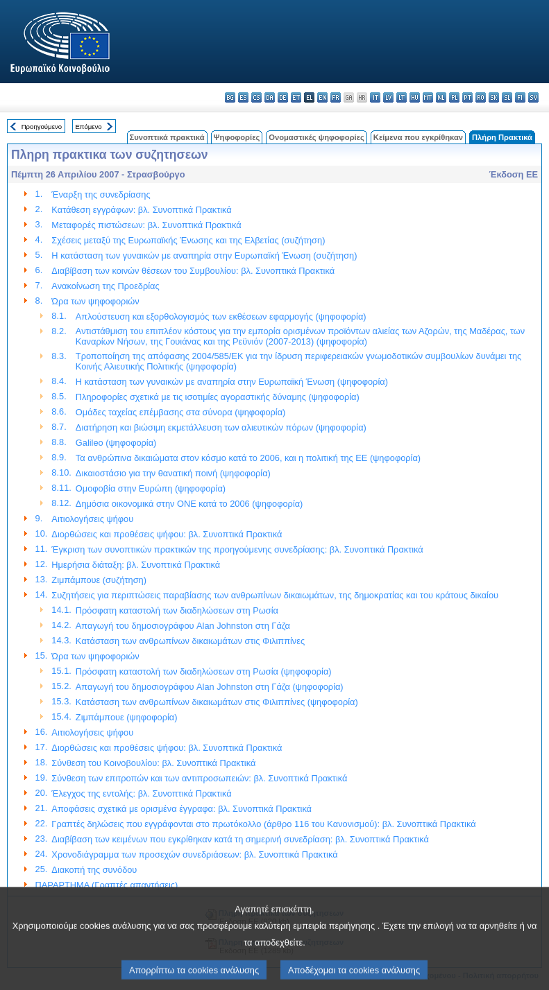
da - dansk (269, 97)
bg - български (230, 97)
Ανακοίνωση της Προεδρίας (105, 286)
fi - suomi (520, 97)
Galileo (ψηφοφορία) (116, 442)
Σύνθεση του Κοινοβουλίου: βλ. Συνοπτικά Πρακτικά (153, 763)
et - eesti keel (296, 97)
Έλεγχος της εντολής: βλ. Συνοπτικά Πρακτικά (141, 793)
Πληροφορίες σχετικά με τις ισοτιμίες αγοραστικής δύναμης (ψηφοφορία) (218, 397)
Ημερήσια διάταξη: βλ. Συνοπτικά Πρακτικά (135, 564)
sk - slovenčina (494, 97)
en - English (322, 97)
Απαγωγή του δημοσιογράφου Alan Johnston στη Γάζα (183, 625)
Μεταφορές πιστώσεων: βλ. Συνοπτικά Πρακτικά (146, 225)
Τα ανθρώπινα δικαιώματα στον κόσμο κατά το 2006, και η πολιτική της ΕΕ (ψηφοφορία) (248, 458)
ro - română (480, 97)
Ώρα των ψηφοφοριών (95, 301)
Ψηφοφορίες (237, 137)
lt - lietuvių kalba (401, 97)
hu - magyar (414, 97)
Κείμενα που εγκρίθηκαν (418, 137)
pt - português (467, 97)
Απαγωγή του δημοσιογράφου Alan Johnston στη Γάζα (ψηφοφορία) (210, 686)
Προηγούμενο (42, 126)
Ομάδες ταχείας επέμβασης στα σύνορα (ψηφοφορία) (181, 412)
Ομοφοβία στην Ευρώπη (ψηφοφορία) (151, 488)
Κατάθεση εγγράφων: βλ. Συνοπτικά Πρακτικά (141, 210)
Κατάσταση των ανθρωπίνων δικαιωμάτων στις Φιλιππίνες (190, 641)
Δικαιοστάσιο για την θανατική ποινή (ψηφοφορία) (173, 473)
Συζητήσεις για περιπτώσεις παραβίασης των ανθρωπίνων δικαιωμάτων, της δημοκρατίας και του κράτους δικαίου (274, 595)
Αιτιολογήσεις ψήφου (92, 519)
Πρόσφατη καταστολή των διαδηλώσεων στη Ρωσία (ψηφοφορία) (204, 671)
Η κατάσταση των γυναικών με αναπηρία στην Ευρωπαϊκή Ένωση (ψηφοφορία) (232, 381)
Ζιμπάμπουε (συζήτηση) (98, 580)
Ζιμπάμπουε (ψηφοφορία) (127, 717)
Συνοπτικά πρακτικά (167, 137)
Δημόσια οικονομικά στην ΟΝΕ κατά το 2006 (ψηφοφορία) (189, 503)
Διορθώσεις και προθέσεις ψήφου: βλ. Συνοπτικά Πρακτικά (166, 534)
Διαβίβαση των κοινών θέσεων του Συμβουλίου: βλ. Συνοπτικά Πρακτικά (193, 271)
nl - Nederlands (441, 97)
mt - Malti (428, 97)
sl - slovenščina (507, 97)
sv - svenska (533, 97)
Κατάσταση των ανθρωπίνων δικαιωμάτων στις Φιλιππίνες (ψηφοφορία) (217, 702)
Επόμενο (88, 126)
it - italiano (375, 97)
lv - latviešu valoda (388, 97)
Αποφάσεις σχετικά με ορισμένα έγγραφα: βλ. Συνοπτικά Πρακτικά (181, 809)
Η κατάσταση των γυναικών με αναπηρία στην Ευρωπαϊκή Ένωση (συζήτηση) (204, 255)
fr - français (335, 97)
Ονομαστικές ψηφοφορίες (316, 137)
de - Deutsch (283, 97)
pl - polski (454, 97)
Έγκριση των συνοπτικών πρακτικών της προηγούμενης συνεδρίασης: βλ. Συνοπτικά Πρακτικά (237, 549)
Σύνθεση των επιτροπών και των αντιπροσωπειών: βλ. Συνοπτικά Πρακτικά (199, 778)
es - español (243, 97)
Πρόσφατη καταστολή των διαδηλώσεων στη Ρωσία (177, 610)
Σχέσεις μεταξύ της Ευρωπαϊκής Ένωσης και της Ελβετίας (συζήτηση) (188, 240)
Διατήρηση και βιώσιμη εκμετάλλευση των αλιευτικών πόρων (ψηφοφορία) (221, 427)
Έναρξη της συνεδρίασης (100, 194)
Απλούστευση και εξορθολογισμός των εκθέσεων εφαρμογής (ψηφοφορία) (221, 316)
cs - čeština (256, 97)
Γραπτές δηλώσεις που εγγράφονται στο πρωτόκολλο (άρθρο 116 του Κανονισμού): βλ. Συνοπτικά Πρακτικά (263, 824)
